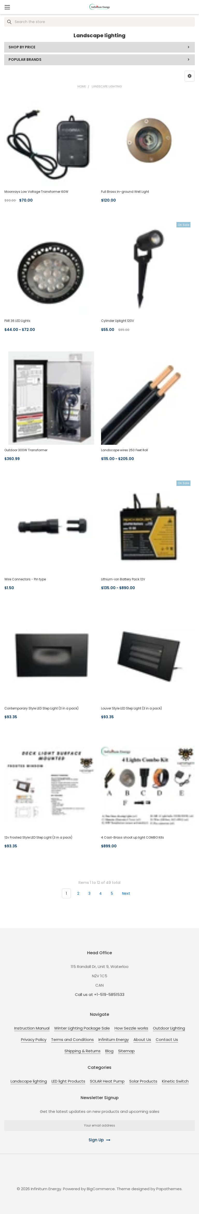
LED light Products (68, 1081)
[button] (189, 76)
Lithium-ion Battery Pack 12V (123, 579)
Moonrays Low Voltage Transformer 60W (36, 191)
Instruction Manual (31, 1028)
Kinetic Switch (175, 1081)
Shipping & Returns (83, 1051)
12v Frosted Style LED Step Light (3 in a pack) (38, 837)
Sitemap (126, 1051)
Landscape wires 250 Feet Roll (124, 450)
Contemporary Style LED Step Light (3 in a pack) (41, 708)
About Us (142, 1039)
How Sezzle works (131, 1028)
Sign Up (96, 1140)
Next (129, 893)
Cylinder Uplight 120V (117, 321)
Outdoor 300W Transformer (25, 450)
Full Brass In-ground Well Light (125, 191)
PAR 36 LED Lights (17, 321)
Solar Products (143, 1081)
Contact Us (167, 1039)
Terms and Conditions (72, 1039)
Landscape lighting (29, 1081)
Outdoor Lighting (169, 1028)
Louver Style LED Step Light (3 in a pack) (131, 708)
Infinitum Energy (113, 1039)
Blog (109, 1051)
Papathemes (169, 1188)
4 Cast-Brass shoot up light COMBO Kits (132, 837)
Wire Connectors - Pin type (25, 579)
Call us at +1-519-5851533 (99, 994)
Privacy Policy (33, 1039)
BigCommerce (101, 1188)
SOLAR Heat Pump (107, 1081)
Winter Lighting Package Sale (82, 1028)
